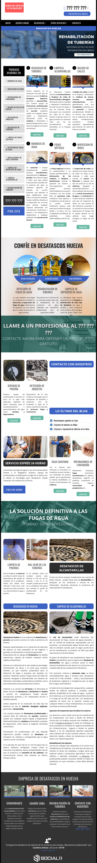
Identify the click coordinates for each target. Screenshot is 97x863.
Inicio (8, 23)
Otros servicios (58, 23)
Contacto (76, 23)
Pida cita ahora (14, 489)
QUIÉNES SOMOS (22, 23)
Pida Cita (14, 211)
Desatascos (39, 23)
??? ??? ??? (76, 7)
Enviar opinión (48, 850)
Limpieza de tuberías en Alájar (65, 424)
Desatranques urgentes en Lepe (66, 420)
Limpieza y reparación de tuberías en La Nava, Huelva (70, 430)
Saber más (37, 134)
